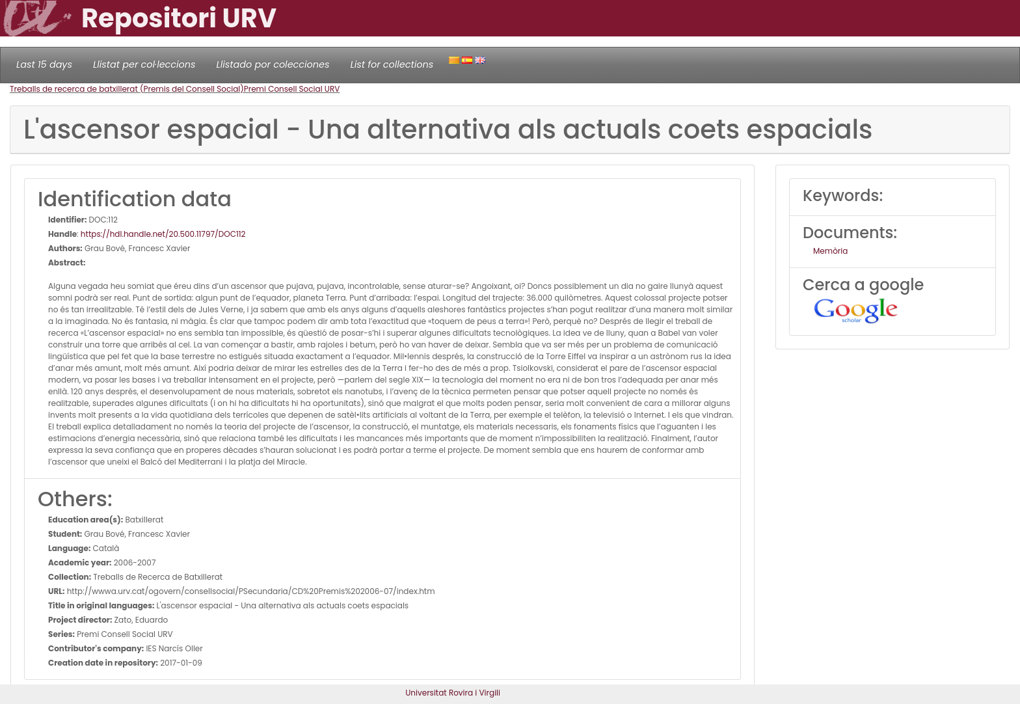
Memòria (830, 250)
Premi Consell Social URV (292, 88)
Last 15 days (44, 64)
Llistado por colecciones (273, 64)
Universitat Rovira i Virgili (452, 692)
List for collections (391, 64)
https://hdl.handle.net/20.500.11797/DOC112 (163, 233)
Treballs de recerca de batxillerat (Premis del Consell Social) (127, 88)
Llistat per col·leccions (144, 64)
